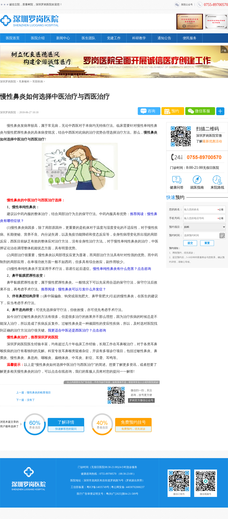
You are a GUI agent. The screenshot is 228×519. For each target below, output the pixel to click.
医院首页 (13, 38)
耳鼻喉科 (24, 81)
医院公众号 (183, 4)
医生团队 (88, 38)
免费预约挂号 (133, 426)
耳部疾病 (37, 81)
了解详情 (66, 426)
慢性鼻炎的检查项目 (39, 392)
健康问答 (177, 182)
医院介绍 (38, 38)
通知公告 (164, 38)
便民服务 (189, 38)
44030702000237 (135, 487)
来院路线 (217, 182)
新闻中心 (63, 38)
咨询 (148, 111)
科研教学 (139, 38)
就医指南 (197, 182)
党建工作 (114, 38)
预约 (171, 111)
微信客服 (199, 111)
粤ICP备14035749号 (98, 487)
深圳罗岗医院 (8, 81)
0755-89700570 (212, 4)
